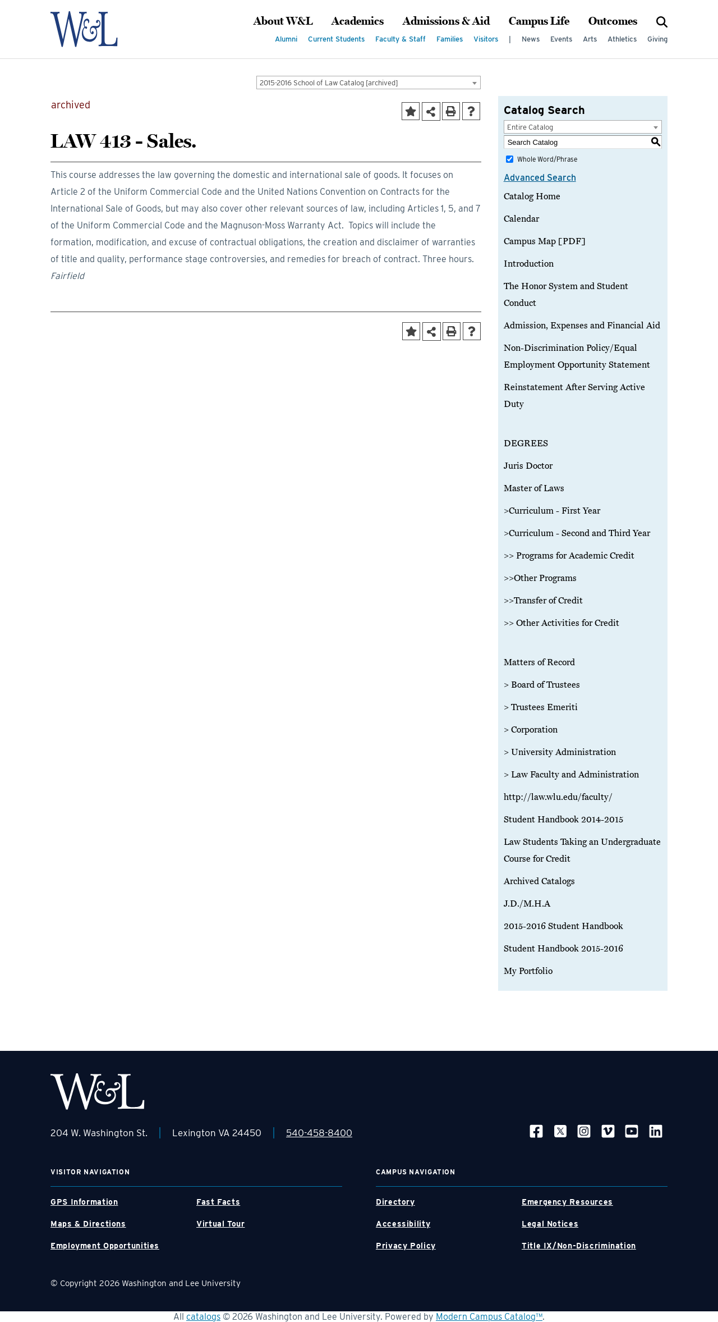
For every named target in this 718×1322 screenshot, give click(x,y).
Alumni (286, 39)
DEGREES (526, 443)
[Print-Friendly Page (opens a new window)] (451, 111)
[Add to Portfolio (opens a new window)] (411, 111)
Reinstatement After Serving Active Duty (574, 396)
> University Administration (560, 752)
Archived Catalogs (539, 881)
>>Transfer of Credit (543, 600)
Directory (395, 1201)
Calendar (521, 219)
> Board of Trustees (542, 684)
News (531, 39)
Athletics (622, 39)
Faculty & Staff (400, 39)
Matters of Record (539, 662)
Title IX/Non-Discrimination (579, 1245)
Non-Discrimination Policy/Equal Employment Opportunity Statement (577, 356)
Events (561, 39)
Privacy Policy (406, 1245)
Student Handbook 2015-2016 (563, 948)
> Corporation (531, 729)
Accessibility (403, 1223)
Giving (657, 39)
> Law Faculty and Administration (571, 774)
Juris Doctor (528, 466)
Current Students (336, 39)
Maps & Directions (88, 1223)
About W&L (283, 21)
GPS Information (84, 1201)
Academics (358, 21)
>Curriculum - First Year (552, 510)
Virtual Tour (220, 1223)
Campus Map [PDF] (545, 241)
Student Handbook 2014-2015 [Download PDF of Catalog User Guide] (563, 819)
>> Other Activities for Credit (561, 623)
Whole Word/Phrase (547, 159)
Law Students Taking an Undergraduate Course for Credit (582, 850)
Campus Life (539, 21)
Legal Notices (550, 1223)
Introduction (529, 263)
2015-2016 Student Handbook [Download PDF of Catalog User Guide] (563, 926)
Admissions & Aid (446, 21)
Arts (590, 39)
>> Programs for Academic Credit (569, 555)
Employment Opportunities (104, 1245)
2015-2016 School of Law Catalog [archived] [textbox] (329, 83)
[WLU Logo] (97, 29)
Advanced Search (540, 177)
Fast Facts (218, 1201)
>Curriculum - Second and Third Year (577, 533)
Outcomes (612, 21)
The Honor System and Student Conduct (566, 295)
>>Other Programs (540, 578)
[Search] (662, 21)
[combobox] (368, 82)
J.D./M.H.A (527, 903)
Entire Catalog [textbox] (530, 127)
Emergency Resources (567, 1201)
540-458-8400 (319, 1132)
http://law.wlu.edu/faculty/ (558, 797)
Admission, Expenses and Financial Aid (582, 325)
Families (449, 39)
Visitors (485, 39)
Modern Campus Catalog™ (489, 1316)
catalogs (203, 1316)
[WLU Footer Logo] (97, 1091)
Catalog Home (532, 196)
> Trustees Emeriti (541, 707)
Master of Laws (534, 488)
